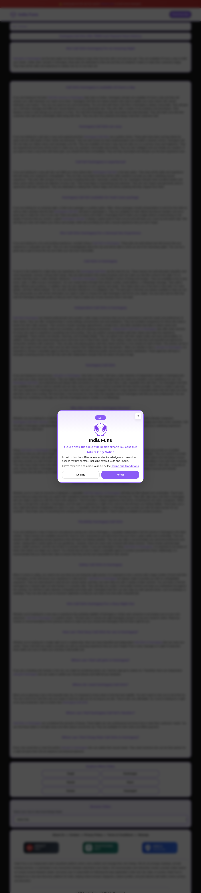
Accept (120, 475)
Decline (80, 474)
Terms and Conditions (125, 466)
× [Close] (138, 416)
